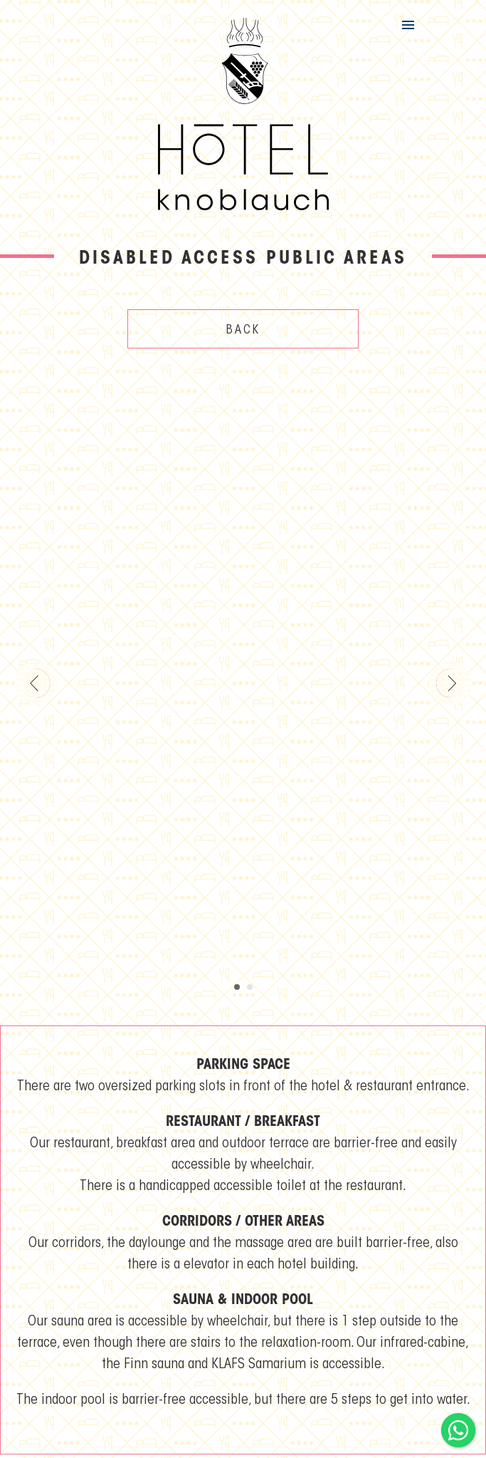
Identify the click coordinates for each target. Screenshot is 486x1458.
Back (243, 330)
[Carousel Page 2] (250, 987)
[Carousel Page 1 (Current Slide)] (237, 987)
